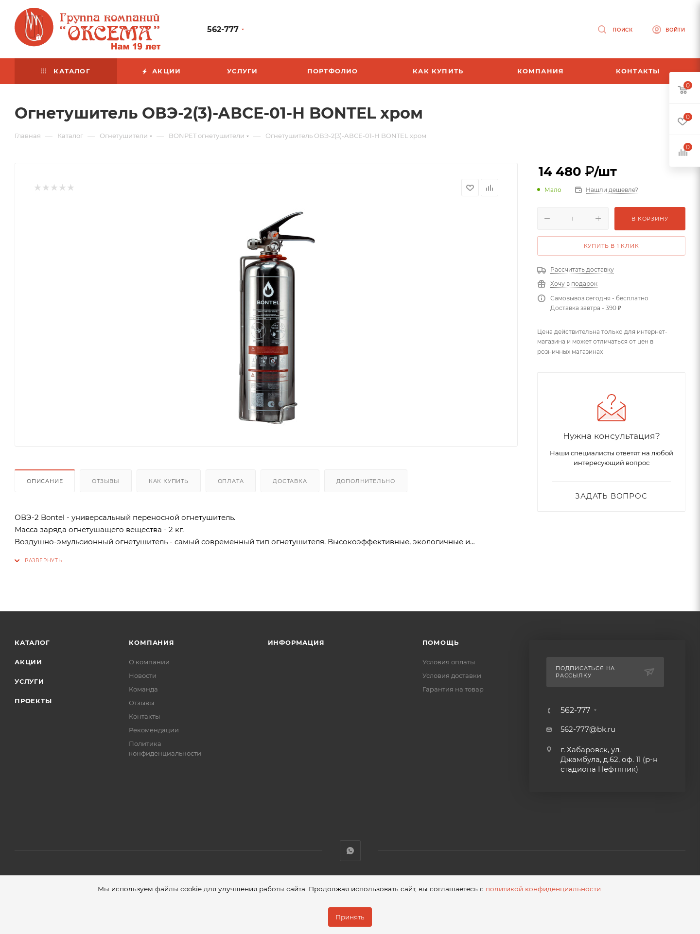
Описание (45, 481)
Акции (28, 662)
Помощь (440, 642)
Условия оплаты (448, 662)
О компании (149, 662)
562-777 (223, 29)
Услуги (29, 681)
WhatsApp (350, 850)
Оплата (231, 481)
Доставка (290, 481)
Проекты (33, 701)
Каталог (32, 642)
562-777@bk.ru (587, 729)
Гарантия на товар (453, 689)
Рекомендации (154, 730)
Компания (151, 642)
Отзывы (106, 481)
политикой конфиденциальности (543, 889)
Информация (296, 642)
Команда (143, 689)
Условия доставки (451, 675)
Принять (350, 917)
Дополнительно (365, 481)
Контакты (144, 716)
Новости (143, 675)
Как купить (169, 481)
